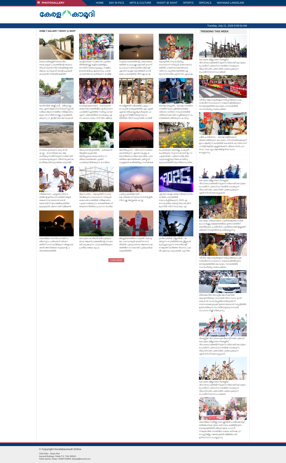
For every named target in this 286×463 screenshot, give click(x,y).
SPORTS (188, 2)
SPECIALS (205, 2)
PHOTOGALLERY (51, 2)
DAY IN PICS (116, 2)
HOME (100, 2)
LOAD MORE (116, 260)
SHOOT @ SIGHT (167, 2)
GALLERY (52, 31)
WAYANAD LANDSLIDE (230, 2)
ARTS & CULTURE (140, 2)
